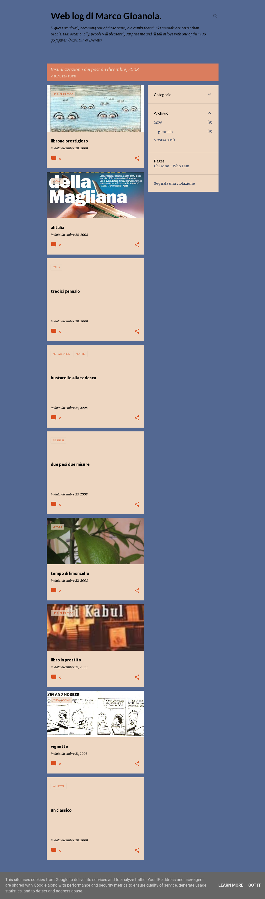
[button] (137, 158)
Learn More (231, 885)
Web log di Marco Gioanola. (106, 15)
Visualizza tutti (63, 76)
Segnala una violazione (174, 183)
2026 (158, 122)
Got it (254, 885)
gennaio (165, 132)
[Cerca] (215, 16)
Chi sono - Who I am (171, 166)
